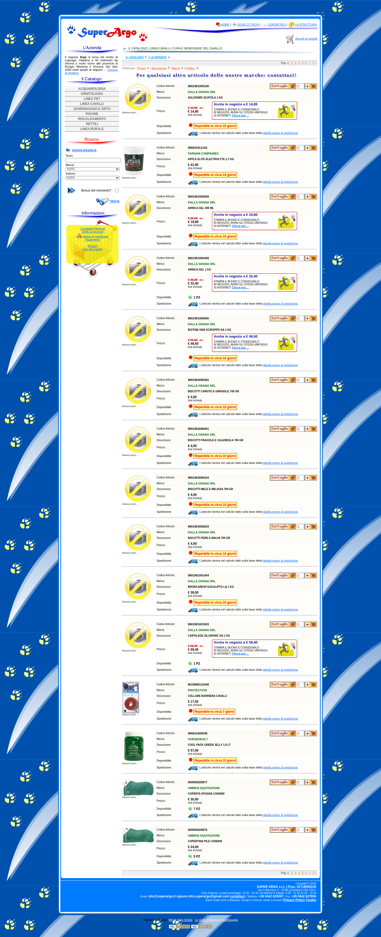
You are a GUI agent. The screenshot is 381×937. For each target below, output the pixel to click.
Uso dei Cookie (93, 249)
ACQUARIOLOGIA (92, 89)
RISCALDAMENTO (92, 119)
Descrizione (159, 68)
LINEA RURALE (92, 129)
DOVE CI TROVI (248, 24)
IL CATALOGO (135, 57)
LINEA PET (92, 99)
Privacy (92, 246)
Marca (176, 68)
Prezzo (141, 68)
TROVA (115, 201)
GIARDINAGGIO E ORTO (92, 109)
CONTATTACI (277, 24)
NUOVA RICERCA (84, 150)
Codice (190, 68)
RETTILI (92, 124)
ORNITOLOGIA (92, 94)
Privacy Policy (294, 900)
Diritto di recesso (92, 231)
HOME (225, 24)
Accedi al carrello (306, 38)
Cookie (311, 900)
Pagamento (92, 239)
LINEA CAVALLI (92, 104)
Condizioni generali (92, 228)
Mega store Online (181, 919)
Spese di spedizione (95, 236)
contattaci (237, 896)
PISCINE (91, 114)
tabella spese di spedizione (280, 132)
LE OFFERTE (158, 57)
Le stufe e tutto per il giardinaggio (216, 919)
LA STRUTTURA (306, 24)
